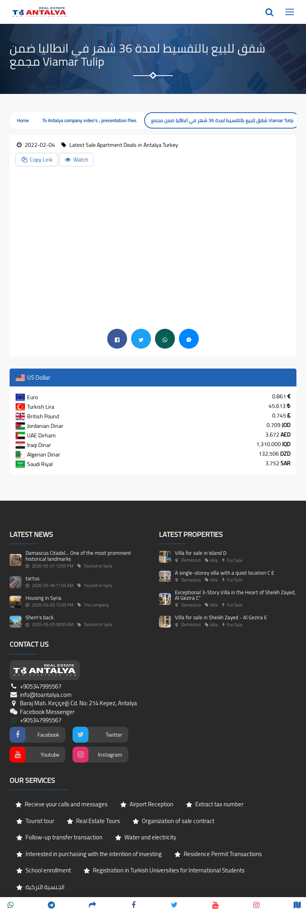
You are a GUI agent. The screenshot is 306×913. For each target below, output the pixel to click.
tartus (32, 578)
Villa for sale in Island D (200, 553)
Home (23, 120)
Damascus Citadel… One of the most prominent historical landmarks (78, 555)
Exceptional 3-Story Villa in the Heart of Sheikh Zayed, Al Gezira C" (235, 595)
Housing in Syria (43, 598)
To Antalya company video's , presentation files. (89, 120)
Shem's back (39, 617)
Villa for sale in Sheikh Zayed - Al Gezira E (221, 617)
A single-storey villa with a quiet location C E (224, 572)
